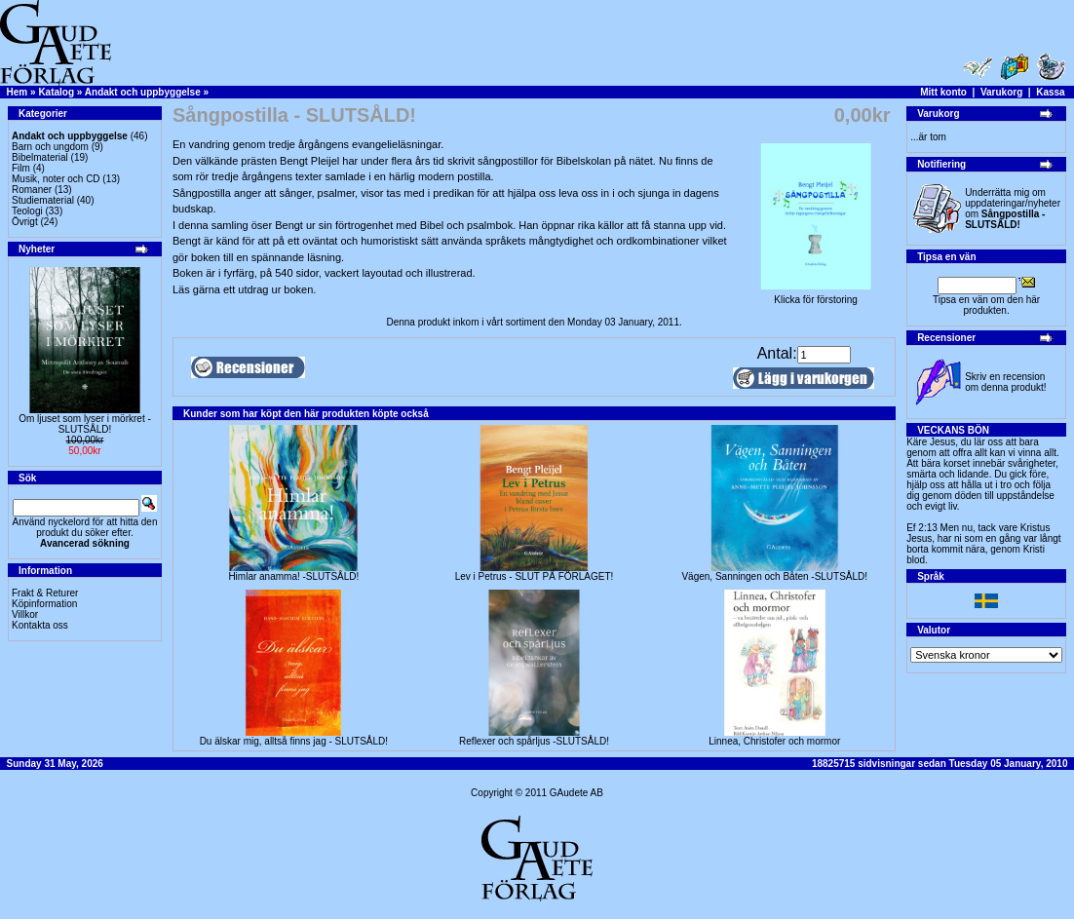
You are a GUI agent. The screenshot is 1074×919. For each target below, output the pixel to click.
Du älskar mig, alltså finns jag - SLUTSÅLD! (294, 741)
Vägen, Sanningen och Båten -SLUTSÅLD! (774, 576)
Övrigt (25, 221)
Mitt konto (943, 92)
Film (21, 168)
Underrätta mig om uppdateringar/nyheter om (1012, 208)
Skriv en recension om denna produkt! (1005, 382)
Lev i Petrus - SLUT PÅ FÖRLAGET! (534, 576)
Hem (17, 92)
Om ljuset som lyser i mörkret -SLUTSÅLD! (85, 424)
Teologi (27, 211)
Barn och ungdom (50, 146)
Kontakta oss (40, 625)
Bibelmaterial (40, 157)
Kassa (1050, 92)
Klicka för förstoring (816, 295)
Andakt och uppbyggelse (143, 92)
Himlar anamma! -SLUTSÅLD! (293, 576)
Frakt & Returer (45, 593)
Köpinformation (44, 603)
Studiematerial (43, 200)
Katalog (56, 92)
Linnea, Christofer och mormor (774, 741)
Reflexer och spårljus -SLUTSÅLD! (534, 741)
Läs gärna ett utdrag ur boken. (244, 289)
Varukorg (1001, 92)
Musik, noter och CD (56, 178)
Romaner (32, 189)
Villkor (25, 614)
